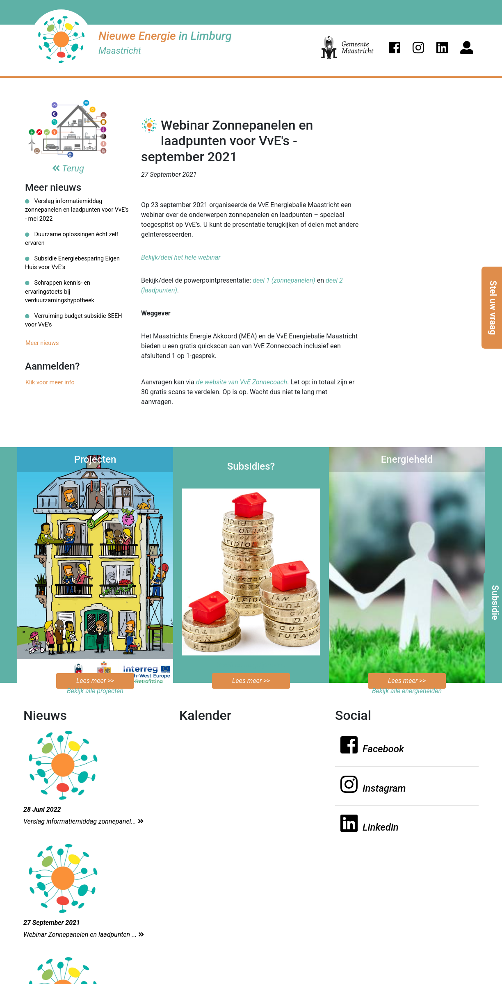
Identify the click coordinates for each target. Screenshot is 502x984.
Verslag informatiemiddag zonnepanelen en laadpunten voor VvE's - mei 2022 (76, 210)
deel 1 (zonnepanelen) (284, 280)
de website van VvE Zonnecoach (241, 382)
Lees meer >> (95, 681)
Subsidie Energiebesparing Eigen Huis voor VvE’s (72, 263)
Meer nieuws (42, 343)
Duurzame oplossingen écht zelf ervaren (72, 239)
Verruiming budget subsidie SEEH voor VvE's (73, 321)
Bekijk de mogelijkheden (251, 665)
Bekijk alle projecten (95, 691)
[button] (394, 47)
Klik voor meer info (50, 382)
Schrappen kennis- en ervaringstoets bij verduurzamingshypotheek (59, 291)
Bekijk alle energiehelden (407, 691)
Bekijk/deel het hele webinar (181, 257)
